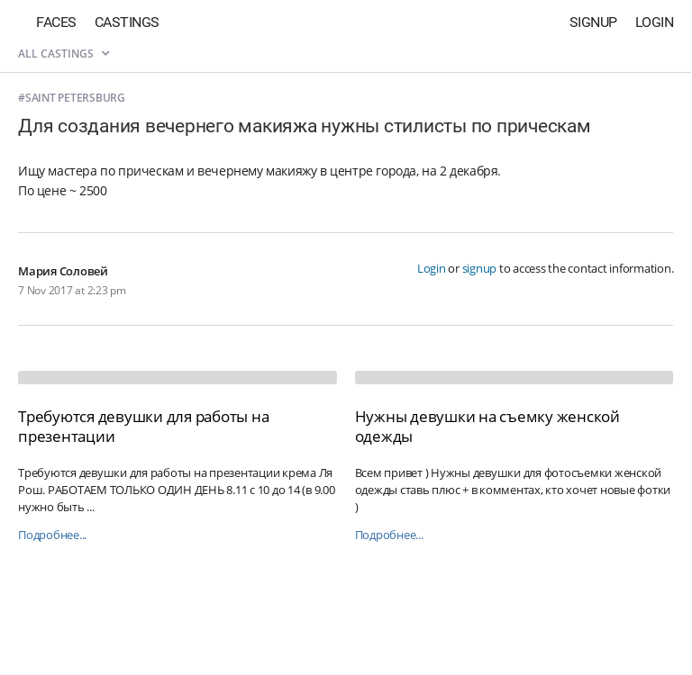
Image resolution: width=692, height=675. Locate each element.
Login (654, 22)
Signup (593, 22)
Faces (56, 22)
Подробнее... (52, 535)
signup (479, 268)
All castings (63, 53)
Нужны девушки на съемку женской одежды (487, 426)
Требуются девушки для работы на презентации (143, 426)
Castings (127, 22)
